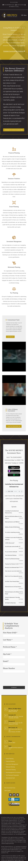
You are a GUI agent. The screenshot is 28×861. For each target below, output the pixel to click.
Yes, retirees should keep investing (14, 533)
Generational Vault (10, 778)
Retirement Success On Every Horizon (14, 587)
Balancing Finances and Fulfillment (14, 523)
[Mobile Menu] (24, 15)
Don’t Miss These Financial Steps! (14, 582)
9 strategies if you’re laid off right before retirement (14, 538)
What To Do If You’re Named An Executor (14, 577)
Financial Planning (14, 153)
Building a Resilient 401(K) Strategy (14, 528)
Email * (6, 661)
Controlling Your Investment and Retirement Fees (14, 512)
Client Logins (7, 790)
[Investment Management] (14, 237)
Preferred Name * (10, 647)
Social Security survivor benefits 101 (14, 547)
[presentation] (9, 679)
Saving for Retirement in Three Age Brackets (14, 598)
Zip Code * (7, 654)
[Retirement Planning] (14, 263)
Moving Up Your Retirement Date (14, 567)
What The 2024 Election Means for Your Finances (14, 517)
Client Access (20, 4)
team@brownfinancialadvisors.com (16, 748)
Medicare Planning (10, 767)
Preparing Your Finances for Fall (14, 564)
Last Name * (7, 640)
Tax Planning (14, 293)
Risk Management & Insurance (13, 772)
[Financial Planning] (14, 149)
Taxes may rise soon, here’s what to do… (14, 572)
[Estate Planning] (14, 202)
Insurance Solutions (14, 178)
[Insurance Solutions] (14, 174)
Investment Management (14, 241)
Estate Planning (14, 206)
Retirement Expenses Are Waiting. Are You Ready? (14, 593)
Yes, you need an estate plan (14, 551)
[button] (14, 51)
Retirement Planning (14, 267)
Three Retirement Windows (14, 555)
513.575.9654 (15, 2)
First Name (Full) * (10, 633)
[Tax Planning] (14, 289)
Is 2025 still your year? (14, 543)
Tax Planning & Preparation (12, 775)
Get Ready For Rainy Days (14, 603)
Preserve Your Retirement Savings (14, 559)
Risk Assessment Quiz (8, 4)
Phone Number (9, 668)
